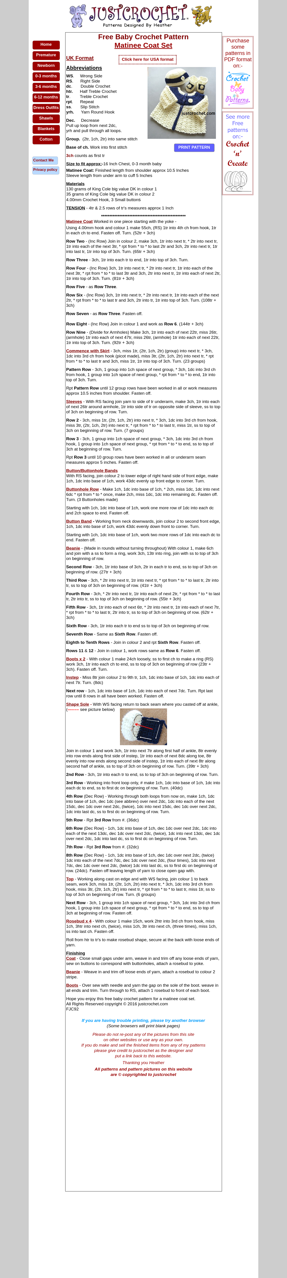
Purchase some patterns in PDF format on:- (238, 53)
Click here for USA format (148, 59)
